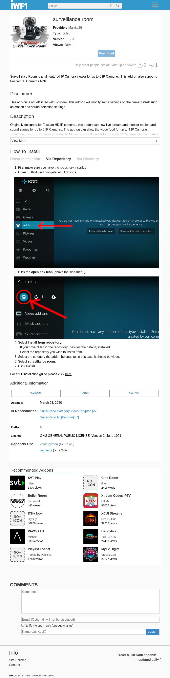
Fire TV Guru (109, 519)
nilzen (31, 483)
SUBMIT (153, 631)
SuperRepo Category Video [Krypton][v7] (68, 411)
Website (36, 393)
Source (134, 393)
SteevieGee (108, 554)
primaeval (34, 501)
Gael (104, 483)
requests (53, 450)
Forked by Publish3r (40, 554)
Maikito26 (75, 27)
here (68, 374)
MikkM (105, 501)
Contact (14, 665)
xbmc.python (57, 444)
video (66, 33)
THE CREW (108, 536)
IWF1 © (13, 675)
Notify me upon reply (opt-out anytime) (49, 625)
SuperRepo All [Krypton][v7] (59, 417)
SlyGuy (32, 519)
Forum (85, 393)
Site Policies (17, 660)
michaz (32, 536)
